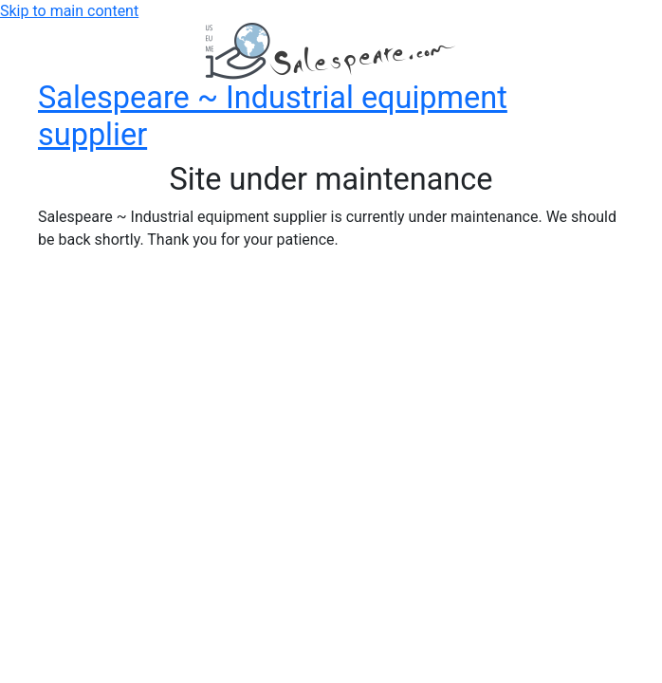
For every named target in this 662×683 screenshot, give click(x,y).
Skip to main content (69, 11)
